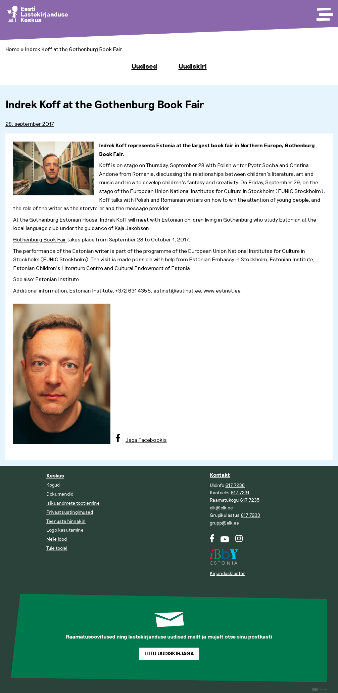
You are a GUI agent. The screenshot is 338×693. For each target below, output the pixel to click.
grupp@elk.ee (224, 523)
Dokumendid (60, 494)
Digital (319, 689)
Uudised (144, 66)
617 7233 (250, 515)
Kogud (53, 485)
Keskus (55, 475)
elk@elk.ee (221, 508)
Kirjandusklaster (227, 573)
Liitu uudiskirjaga (169, 653)
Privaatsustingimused (69, 512)
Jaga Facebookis (146, 440)
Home (12, 49)
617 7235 (249, 500)
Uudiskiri (193, 66)
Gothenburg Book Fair (40, 239)
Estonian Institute (57, 279)
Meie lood (56, 539)
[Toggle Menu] (324, 12)
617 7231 (240, 493)
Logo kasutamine (65, 530)
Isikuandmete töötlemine (73, 503)
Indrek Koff (113, 145)
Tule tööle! (56, 548)
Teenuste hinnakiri (66, 521)
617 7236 (235, 485)
